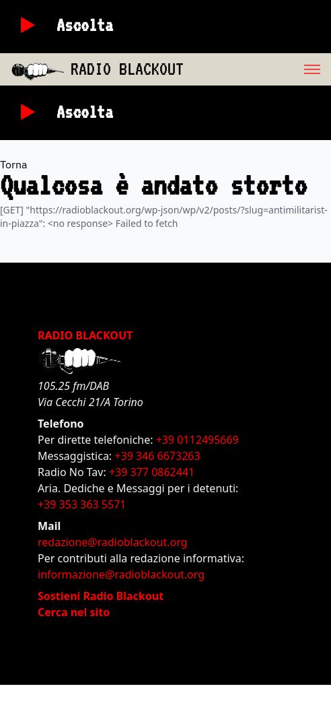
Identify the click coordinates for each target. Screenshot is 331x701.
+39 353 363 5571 (82, 504)
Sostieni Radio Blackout (100, 596)
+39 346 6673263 (157, 455)
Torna (14, 164)
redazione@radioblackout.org (112, 542)
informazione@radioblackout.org (121, 574)
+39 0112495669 (197, 439)
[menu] (257, 69)
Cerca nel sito (74, 612)
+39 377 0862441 (151, 472)
